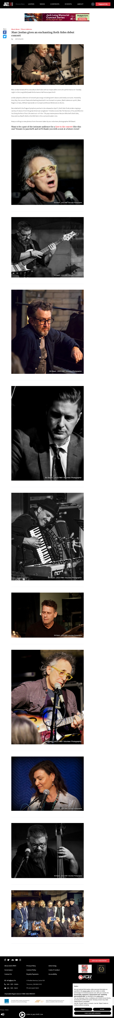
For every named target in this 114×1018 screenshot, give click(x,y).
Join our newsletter (99, 961)
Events (68, 4)
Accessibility (53, 974)
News (42, 4)
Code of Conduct (54, 970)
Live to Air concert (64, 127)
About (80, 4)
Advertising (52, 966)
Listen (31, 4)
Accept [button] (102, 1009)
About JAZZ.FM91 (10, 966)
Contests (54, 4)
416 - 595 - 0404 (12, 984)
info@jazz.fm (11, 980)
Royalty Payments (32, 974)
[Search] (93, 4)
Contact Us (8, 974)
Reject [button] (83, 1009)
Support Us (103, 4)
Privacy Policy (31, 966)
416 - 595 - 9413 (12, 988)
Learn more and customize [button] (92, 1013)
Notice (7, 1010)
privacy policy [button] (86, 991)
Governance (8, 970)
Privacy (2, 1010)
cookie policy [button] (99, 996)
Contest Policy (31, 970)
